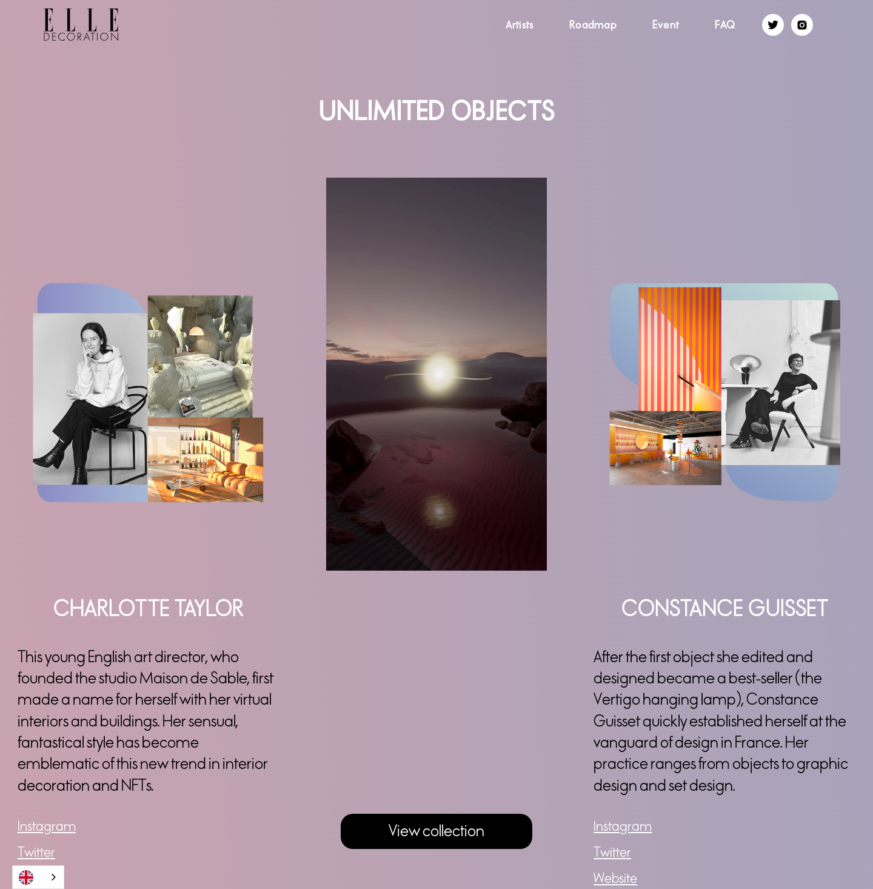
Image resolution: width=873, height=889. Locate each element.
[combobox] (38, 877)
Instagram (47, 826)
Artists (520, 24)
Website (615, 878)
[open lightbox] (437, 374)
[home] (59, 24)
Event (665, 24)
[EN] (38, 877)
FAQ (725, 24)
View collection (436, 831)
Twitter (36, 852)
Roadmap (593, 24)
